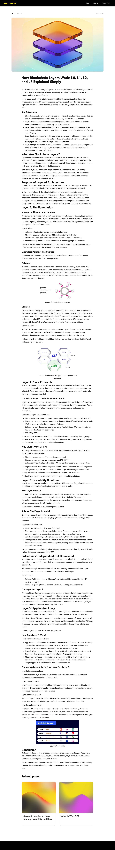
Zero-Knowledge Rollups (34, 537)
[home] (10, 3)
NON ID (95, 3)
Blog (87, 3)
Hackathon (106, 3)
